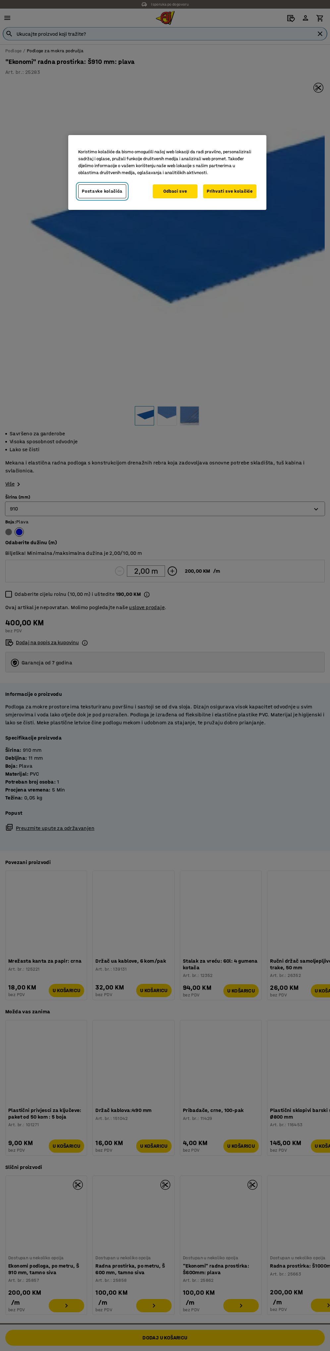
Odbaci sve (175, 191)
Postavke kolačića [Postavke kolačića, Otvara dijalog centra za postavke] (102, 191)
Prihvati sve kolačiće (230, 191)
